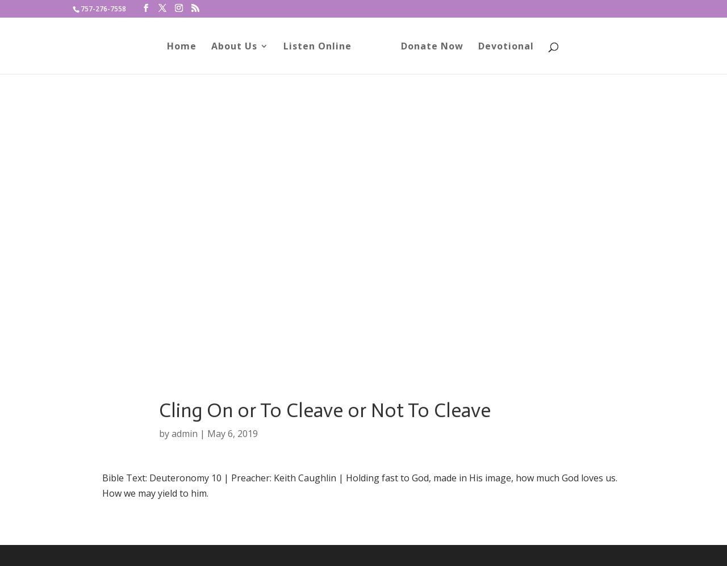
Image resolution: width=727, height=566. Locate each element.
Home (185, 47)
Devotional (502, 47)
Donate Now (428, 47)
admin (185, 433)
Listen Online (321, 47)
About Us (238, 47)
